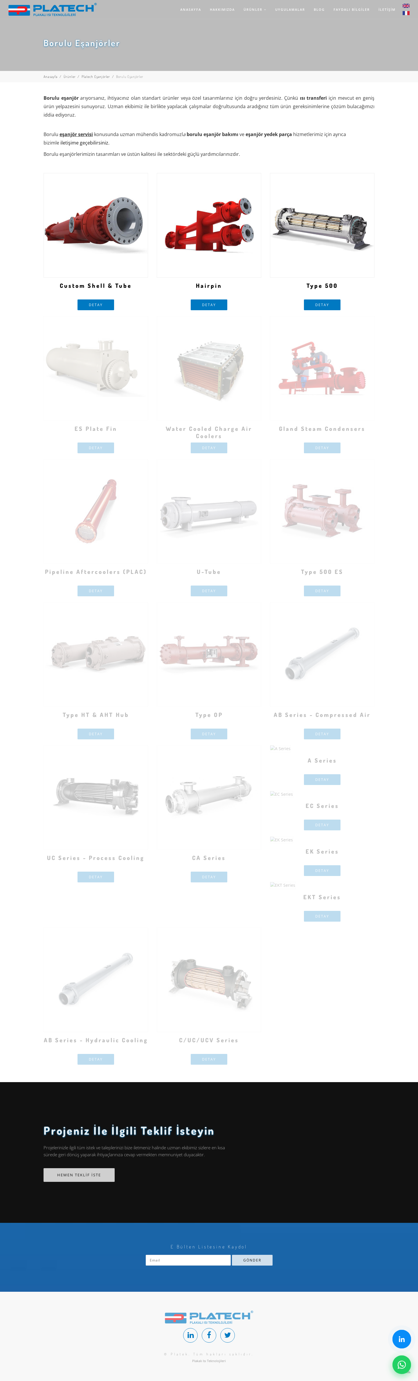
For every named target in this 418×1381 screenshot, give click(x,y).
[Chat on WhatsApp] (401, 1364)
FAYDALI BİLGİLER (352, 9)
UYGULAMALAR (290, 9)
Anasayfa (51, 76)
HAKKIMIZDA (222, 9)
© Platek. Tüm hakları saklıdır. (209, 1354)
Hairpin (209, 285)
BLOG (319, 9)
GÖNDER (252, 1260)
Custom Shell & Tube (96, 285)
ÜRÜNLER (255, 9)
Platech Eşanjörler (96, 76)
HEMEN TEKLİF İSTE (79, 1174)
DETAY (96, 304)
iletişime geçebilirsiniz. (84, 143)
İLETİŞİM (387, 9)
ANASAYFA (190, 9)
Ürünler (70, 76)
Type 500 (322, 285)
